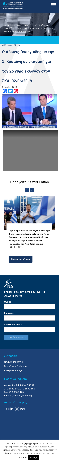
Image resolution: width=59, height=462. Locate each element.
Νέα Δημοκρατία (13, 361)
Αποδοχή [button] (33, 457)
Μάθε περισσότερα (20, 259)
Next (32, 190)
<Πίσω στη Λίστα (11, 45)
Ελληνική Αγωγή (13, 370)
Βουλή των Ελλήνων (15, 366)
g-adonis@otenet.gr (22, 395)
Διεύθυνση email (13, 324)
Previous (27, 190)
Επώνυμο (9, 313)
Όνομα (7, 302)
